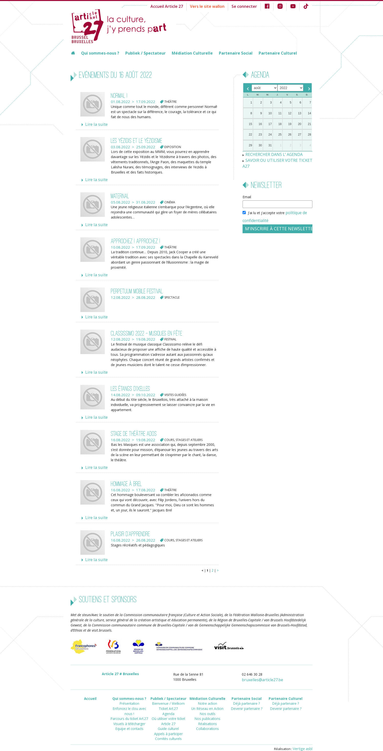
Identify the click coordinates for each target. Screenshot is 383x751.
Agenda (168, 704)
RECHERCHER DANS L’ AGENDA (270, 154)
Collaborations (207, 717)
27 (299, 134)
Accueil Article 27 (178, 6)
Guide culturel (168, 717)
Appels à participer (168, 721)
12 (289, 113)
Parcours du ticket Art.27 (129, 704)
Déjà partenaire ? (246, 695)
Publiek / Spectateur (145, 53)
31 (270, 145)
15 (250, 124)
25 (279, 134)
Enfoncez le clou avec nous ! (129, 699)
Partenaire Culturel (278, 53)
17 (270, 124)
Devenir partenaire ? (247, 699)
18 (279, 124)
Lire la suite (95, 124)
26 (289, 134)
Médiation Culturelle (192, 53)
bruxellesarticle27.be (265, 672)
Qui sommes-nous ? (100, 53)
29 (250, 145)
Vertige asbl (303, 740)
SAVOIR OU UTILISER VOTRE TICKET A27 (278, 159)
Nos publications (207, 708)
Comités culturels (168, 726)
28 (309, 134)
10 (270, 113)
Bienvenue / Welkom (168, 695)
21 (309, 124)
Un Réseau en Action (207, 699)
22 (250, 134)
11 (279, 113)
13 (299, 113)
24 (270, 134)
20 (299, 124)
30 (260, 145)
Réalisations (207, 713)
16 (260, 124)
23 (260, 134)
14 (309, 113)
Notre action (207, 695)
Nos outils (207, 704)
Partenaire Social (236, 53)
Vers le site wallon (215, 6)
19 (289, 124)
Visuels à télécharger (129, 708)
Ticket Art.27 (168, 699)
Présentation (129, 695)
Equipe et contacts (129, 713)
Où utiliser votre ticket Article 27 (168, 710)
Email (247, 189)
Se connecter (249, 6)
